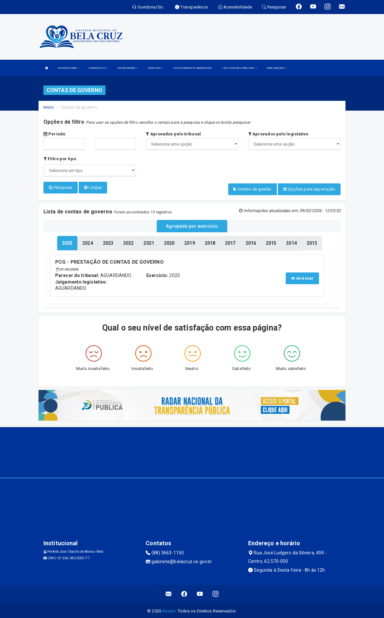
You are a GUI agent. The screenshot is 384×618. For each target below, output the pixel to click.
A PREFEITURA (68, 68)
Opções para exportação (309, 189)
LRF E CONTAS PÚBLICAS (239, 68)
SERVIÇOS (155, 68)
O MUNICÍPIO (97, 68)
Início (48, 107)
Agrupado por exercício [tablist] (192, 225)
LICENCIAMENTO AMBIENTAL (192, 68)
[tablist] (67, 242)
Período (54, 133)
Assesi (169, 609)
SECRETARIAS (127, 68)
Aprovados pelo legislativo (278, 133)
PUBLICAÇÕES (277, 68)
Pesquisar (60, 187)
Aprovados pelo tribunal (173, 133)
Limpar (93, 187)
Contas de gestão (252, 189)
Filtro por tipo (59, 158)
